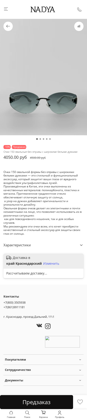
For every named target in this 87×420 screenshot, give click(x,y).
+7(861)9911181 (14, 307)
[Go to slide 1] (37, 139)
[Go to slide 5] (50, 139)
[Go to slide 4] (47, 139)
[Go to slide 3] (43, 139)
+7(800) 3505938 (14, 302)
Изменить (51, 263)
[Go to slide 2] (40, 139)
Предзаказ (37, 402)
